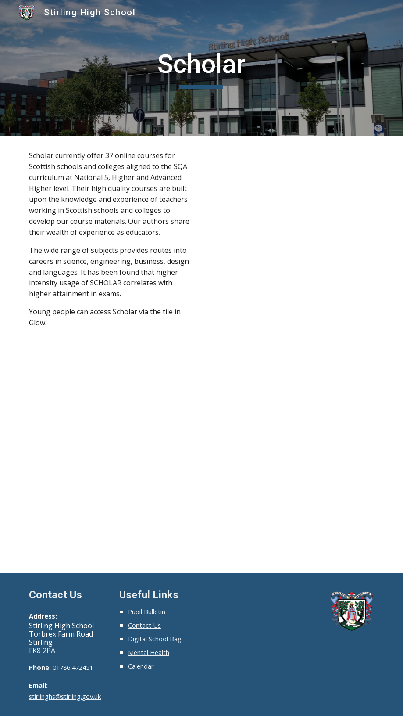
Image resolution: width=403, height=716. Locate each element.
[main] (201, 68)
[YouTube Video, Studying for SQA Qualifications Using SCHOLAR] (292, 205)
